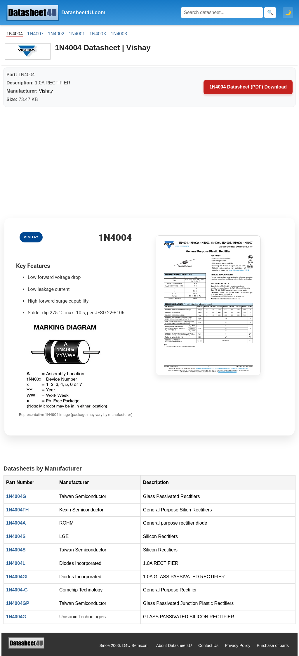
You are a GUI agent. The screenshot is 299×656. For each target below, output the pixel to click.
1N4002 (56, 33)
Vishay (46, 90)
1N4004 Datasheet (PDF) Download (248, 86)
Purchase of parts (273, 645)
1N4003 (119, 33)
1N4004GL (17, 576)
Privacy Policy (237, 645)
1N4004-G (17, 589)
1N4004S (16, 536)
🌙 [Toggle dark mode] (288, 12)
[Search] (222, 12)
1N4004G (16, 496)
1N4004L (15, 563)
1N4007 (35, 33)
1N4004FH (17, 509)
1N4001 (77, 33)
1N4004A (16, 522)
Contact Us (208, 645)
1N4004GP (17, 603)
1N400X (97, 33)
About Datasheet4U (174, 645)
